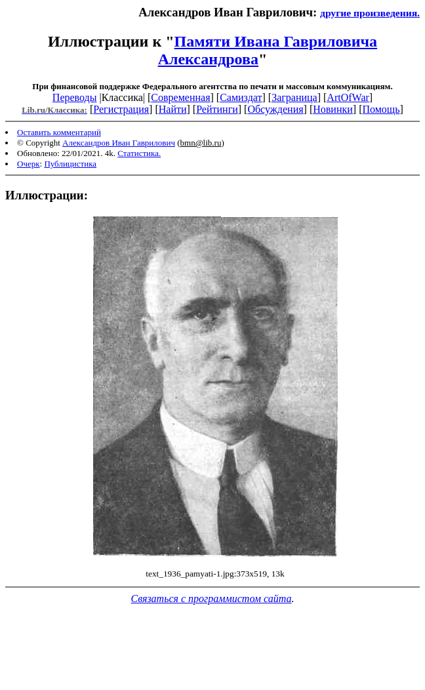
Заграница (294, 97)
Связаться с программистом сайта (211, 598)
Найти (173, 109)
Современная (180, 97)
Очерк (28, 164)
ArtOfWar (348, 97)
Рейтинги (217, 109)
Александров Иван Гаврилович (118, 143)
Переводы (74, 97)
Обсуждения (275, 109)
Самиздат (241, 97)
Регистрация (121, 109)
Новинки (333, 109)
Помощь (380, 109)
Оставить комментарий (59, 132)
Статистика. (139, 153)
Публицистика (70, 164)
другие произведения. (370, 12)
